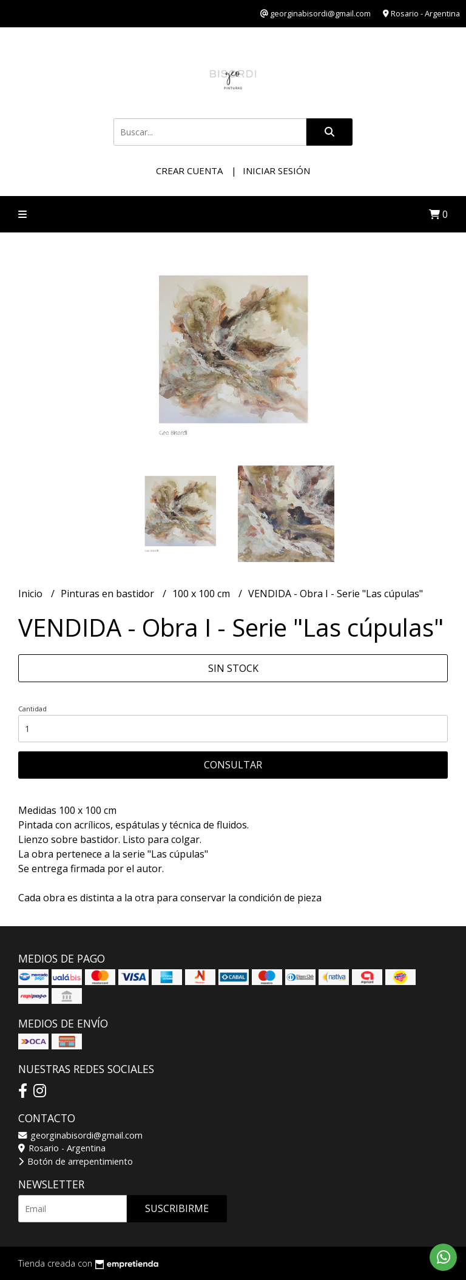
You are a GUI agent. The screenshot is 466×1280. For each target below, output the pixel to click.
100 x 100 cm (202, 593)
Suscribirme (177, 1208)
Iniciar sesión (276, 170)
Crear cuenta (189, 170)
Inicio (31, 593)
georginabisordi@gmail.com (80, 1135)
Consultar (233, 764)
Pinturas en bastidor (109, 593)
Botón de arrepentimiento (75, 1161)
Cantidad (32, 708)
